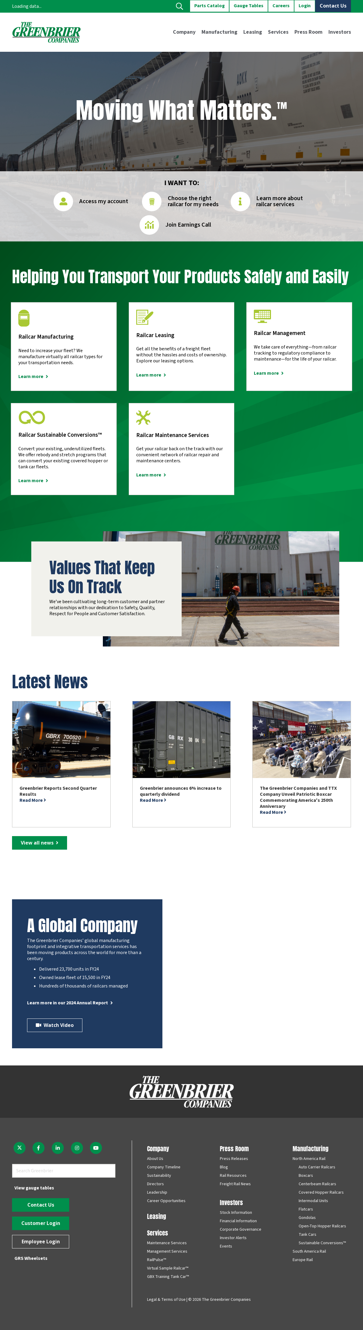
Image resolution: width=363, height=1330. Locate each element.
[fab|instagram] (77, 1147)
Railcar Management (280, 333)
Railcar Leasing (155, 335)
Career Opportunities (166, 1201)
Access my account (103, 201)
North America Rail (309, 1159)
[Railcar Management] (262, 319)
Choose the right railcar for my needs (193, 201)
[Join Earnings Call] (152, 227)
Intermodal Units (313, 1201)
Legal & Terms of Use (166, 1300)
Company (158, 1148)
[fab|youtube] (95, 1147)
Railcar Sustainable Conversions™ (60, 435)
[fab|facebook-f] (38, 1147)
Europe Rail (303, 1260)
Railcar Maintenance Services (172, 435)
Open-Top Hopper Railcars (322, 1226)
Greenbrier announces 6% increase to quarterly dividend (181, 791)
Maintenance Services (167, 1243)
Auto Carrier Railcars (317, 1167)
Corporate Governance (240, 1229)
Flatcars (306, 1209)
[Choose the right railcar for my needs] (155, 203)
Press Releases (234, 1159)
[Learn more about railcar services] (243, 203)
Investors (231, 1202)
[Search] (108, 1171)
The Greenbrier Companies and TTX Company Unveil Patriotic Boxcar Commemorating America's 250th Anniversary (298, 797)
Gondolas (307, 1218)
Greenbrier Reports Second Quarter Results (58, 791)
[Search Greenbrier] (63, 1171)
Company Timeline (163, 1167)
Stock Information (236, 1213)
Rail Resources (233, 1176)
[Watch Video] (54, 1025)
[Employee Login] (40, 1241)
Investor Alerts (233, 1238)
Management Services (167, 1251)
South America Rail (309, 1251)
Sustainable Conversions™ (322, 1243)
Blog (224, 1167)
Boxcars (306, 1176)
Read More (33, 800)
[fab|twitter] (19, 1147)
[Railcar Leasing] (144, 320)
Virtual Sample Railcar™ (167, 1268)
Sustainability (159, 1176)
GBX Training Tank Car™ (168, 1277)
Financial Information (238, 1221)
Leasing (156, 1216)
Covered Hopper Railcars (321, 1192)
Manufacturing (310, 1148)
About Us (155, 1159)
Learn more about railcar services (279, 201)
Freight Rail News (235, 1184)
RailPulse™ (156, 1260)
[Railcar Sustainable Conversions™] (31, 420)
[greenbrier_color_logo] (46, 32)
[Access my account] (66, 203)
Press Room (234, 1148)
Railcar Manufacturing (46, 337)
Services (157, 1232)
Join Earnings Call (188, 225)
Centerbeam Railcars (317, 1184)
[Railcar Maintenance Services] (143, 420)
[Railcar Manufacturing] (23, 320)
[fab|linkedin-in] (57, 1147)
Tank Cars (307, 1235)
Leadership (157, 1192)
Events (226, 1246)
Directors (155, 1184)
